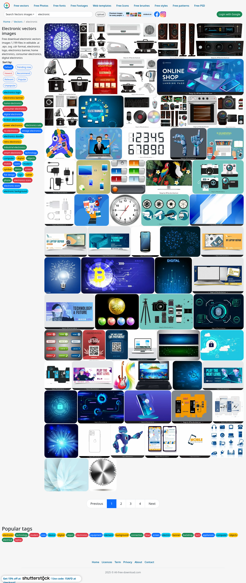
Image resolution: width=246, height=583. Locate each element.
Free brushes (142, 5)
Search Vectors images (19, 14)
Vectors (18, 21)
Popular (22, 79)
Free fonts (59, 5)
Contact (149, 562)
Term (118, 562)
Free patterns (181, 5)
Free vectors (21, 5)
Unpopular (10, 85)
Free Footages (79, 5)
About (138, 562)
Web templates (102, 5)
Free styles (161, 5)
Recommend (23, 73)
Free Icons (122, 5)
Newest (8, 73)
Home (6, 21)
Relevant (9, 79)
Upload (100, 14)
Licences (107, 562)
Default (8, 67)
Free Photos (41, 5)
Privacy (127, 562)
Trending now (24, 67)
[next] (152, 503)
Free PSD (199, 5)
